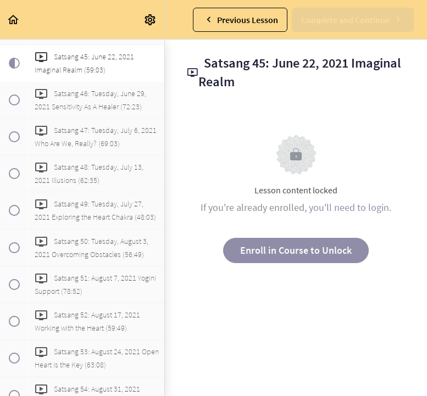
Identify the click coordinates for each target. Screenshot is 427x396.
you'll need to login (349, 207)
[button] (13, 19)
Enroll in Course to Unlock (296, 250)
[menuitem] (150, 19)
